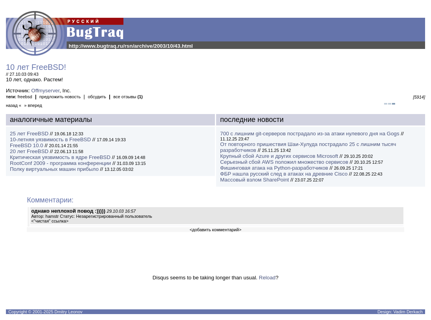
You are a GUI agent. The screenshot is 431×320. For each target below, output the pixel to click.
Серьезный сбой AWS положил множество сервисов (284, 162)
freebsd (25, 96)
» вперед (33, 105)
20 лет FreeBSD (29, 151)
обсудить (97, 96)
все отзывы (128, 96)
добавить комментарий (215, 229)
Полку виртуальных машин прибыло (54, 169)
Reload (267, 278)
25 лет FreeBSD (29, 134)
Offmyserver (45, 91)
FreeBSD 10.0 (26, 145)
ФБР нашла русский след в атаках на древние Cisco (283, 174)
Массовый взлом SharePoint (254, 180)
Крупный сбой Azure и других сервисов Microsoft (279, 156)
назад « (13, 105)
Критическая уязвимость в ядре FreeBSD (60, 157)
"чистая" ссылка (50, 221)
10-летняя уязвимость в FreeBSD (50, 139)
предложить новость (60, 96)
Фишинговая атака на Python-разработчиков (274, 168)
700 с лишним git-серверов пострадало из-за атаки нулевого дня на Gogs (309, 134)
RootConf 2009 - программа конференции (60, 163)
